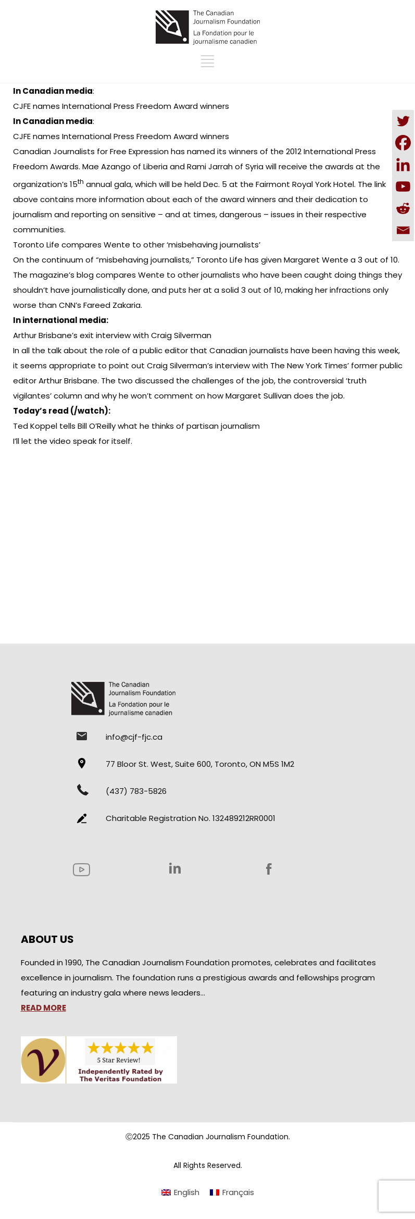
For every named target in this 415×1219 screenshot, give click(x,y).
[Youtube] (403, 186)
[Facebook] (403, 143)
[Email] (403, 230)
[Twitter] (403, 121)
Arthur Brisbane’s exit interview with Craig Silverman (112, 335)
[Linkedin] (403, 165)
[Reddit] (403, 208)
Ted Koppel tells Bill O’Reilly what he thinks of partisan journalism (136, 425)
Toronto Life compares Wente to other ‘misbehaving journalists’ (136, 244)
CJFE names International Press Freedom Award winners (121, 106)
